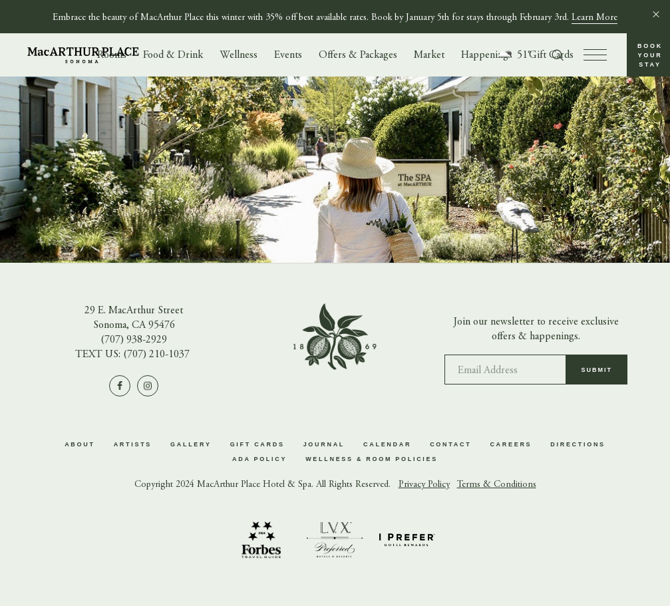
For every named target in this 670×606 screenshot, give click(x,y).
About (80, 444)
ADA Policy (259, 459)
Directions (577, 444)
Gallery (191, 444)
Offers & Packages (358, 55)
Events (288, 55)
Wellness (238, 55)
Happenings (486, 55)
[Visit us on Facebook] (119, 385)
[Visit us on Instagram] (147, 385)
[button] (648, 54)
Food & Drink (173, 55)
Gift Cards (257, 444)
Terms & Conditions (496, 485)
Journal (324, 444)
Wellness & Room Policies (371, 459)
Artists (133, 444)
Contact (450, 444)
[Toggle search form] (558, 55)
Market (429, 55)
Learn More (594, 18)
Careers (511, 444)
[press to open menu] (595, 55)
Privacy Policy (424, 485)
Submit (596, 374)
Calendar (387, 444)
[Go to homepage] (83, 55)
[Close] (656, 14)
